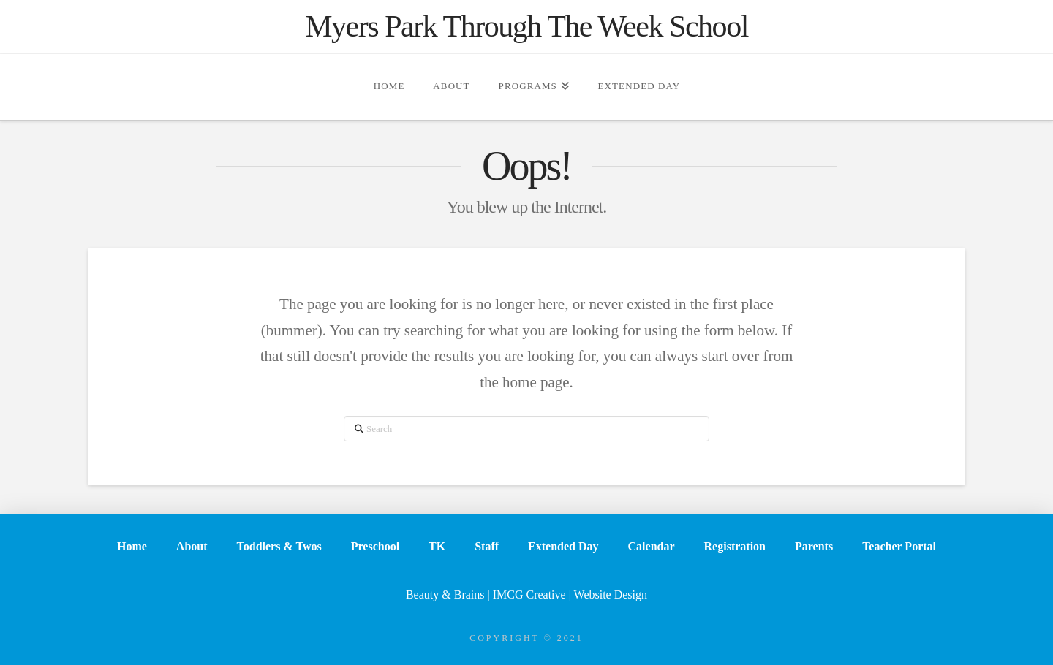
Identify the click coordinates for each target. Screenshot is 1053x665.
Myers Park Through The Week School (526, 26)
